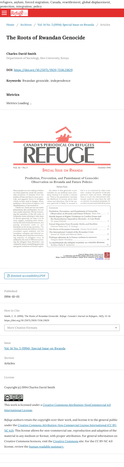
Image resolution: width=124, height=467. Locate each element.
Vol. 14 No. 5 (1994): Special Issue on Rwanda (66, 25)
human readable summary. (46, 446)
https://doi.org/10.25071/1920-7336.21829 (43, 70)
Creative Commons (65, 441)
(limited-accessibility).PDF (27, 276)
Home (10, 25)
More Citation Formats (22, 328)
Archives (26, 25)
